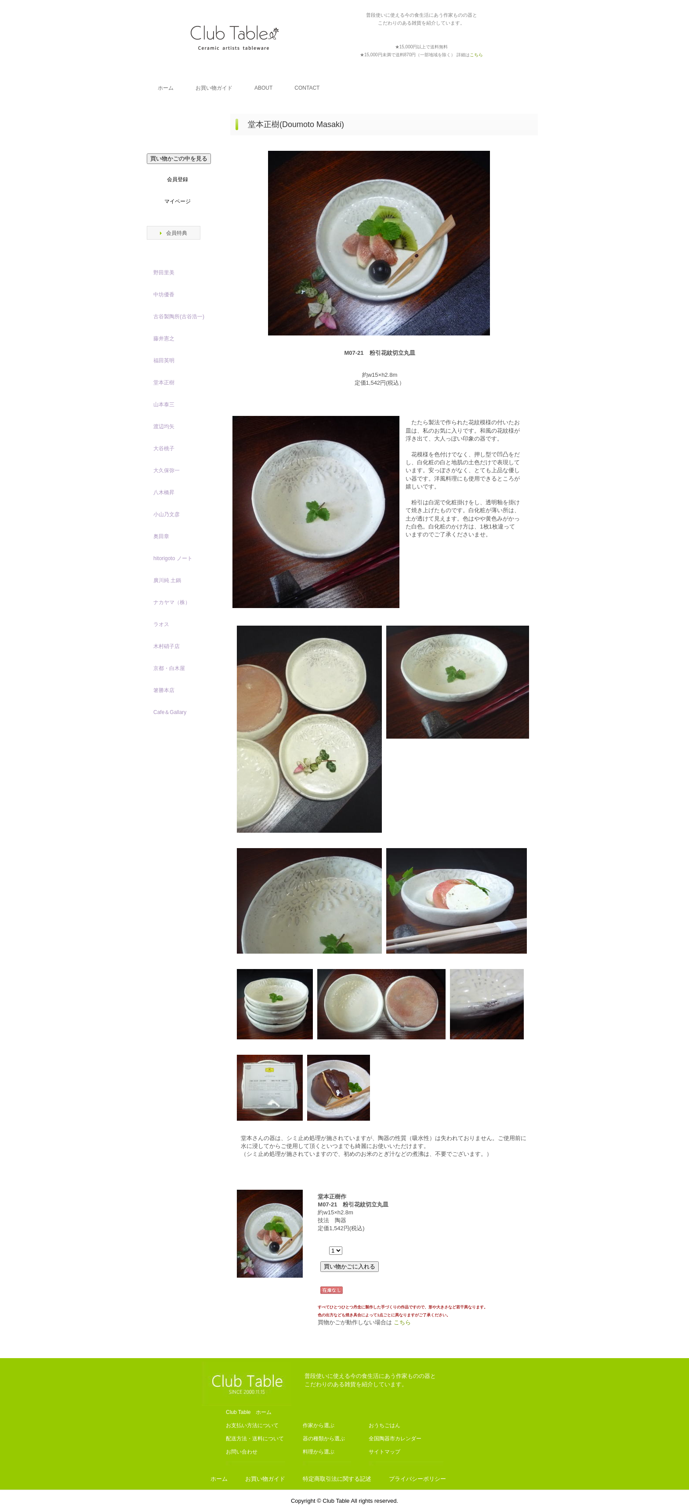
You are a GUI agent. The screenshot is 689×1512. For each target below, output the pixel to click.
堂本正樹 (163, 382)
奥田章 (161, 536)
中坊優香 (163, 294)
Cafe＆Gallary (169, 712)
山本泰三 (163, 404)
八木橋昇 (163, 492)
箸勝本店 (163, 690)
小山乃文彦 (166, 514)
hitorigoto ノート (172, 558)
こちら (402, 1322)
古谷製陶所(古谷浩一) (178, 316)
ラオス (161, 624)
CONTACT (306, 88)
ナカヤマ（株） (171, 602)
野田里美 (163, 273)
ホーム (166, 88)
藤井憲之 (163, 338)
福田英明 (163, 360)
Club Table (234, 37)
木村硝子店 (166, 646)
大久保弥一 (166, 470)
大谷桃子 (163, 448)
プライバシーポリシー (417, 1479)
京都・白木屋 (171, 668)
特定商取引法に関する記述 (337, 1479)
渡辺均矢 (163, 426)
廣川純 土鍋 (167, 580)
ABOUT (263, 88)
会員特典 (176, 233)
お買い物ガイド (214, 88)
